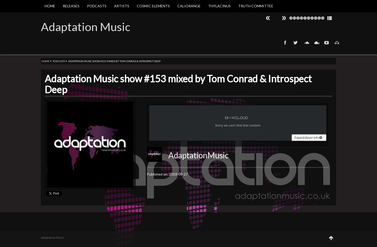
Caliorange (189, 6)
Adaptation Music (85, 27)
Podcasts (96, 6)
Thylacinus (219, 6)
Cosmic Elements (153, 6)
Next (268, 18)
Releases (71, 6)
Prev (283, 18)
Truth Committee (255, 6)
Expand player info (308, 137)
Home (50, 6)
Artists (121, 6)
